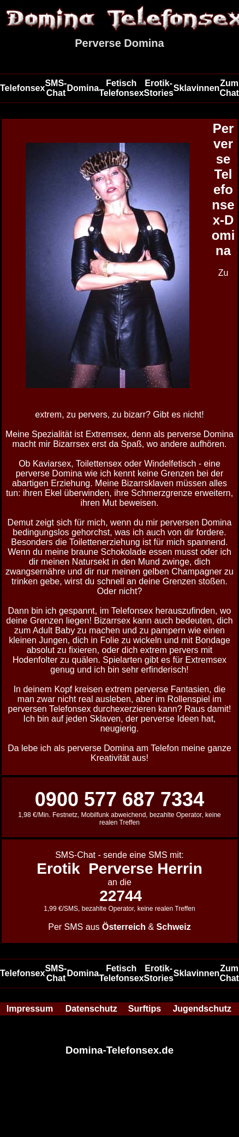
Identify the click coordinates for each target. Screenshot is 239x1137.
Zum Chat (229, 88)
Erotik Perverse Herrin (119, 868)
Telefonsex (22, 88)
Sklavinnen (196, 88)
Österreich (124, 927)
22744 (120, 895)
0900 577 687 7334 (119, 799)
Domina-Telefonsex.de (119, 1050)
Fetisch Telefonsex (121, 88)
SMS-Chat (56, 88)
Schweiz (174, 927)
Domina (83, 88)
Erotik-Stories (159, 88)
